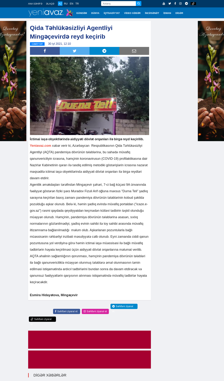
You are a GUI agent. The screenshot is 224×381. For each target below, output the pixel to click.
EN (71, 3)
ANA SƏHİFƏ (35, 3)
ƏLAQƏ (50, 3)
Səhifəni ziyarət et (66, 311)
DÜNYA (95, 13)
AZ (60, 3)
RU (66, 3)
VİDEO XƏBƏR (132, 13)
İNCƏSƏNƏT (152, 13)
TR (77, 3)
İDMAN (167, 13)
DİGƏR (179, 13)
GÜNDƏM (81, 13)
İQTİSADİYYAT (112, 13)
